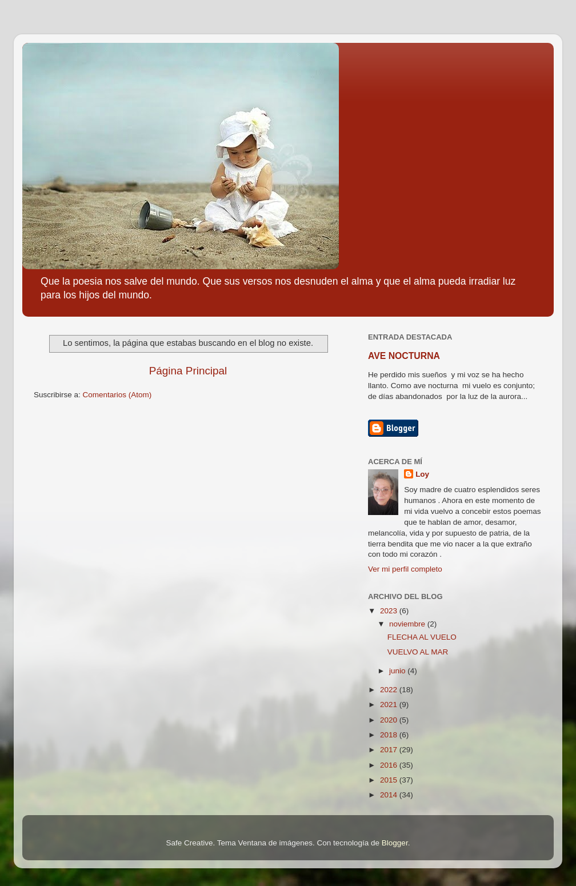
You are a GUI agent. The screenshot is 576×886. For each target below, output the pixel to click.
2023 (389, 610)
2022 (389, 689)
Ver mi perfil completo (405, 569)
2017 (389, 749)
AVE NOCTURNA (404, 356)
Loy (422, 474)
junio (398, 671)
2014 (389, 795)
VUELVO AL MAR (418, 652)
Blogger (395, 843)
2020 (389, 720)
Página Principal (188, 371)
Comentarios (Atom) (117, 394)
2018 (389, 735)
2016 (389, 765)
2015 (389, 780)
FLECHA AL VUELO (422, 637)
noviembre (408, 624)
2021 (389, 704)
